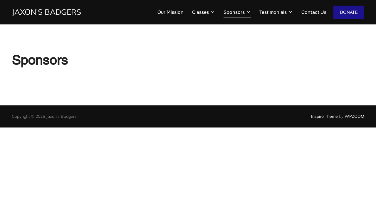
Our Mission (170, 12)
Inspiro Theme (324, 116)
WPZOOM (354, 116)
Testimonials (276, 12)
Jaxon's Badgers (46, 12)
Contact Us (313, 12)
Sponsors (237, 12)
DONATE (349, 12)
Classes (203, 12)
